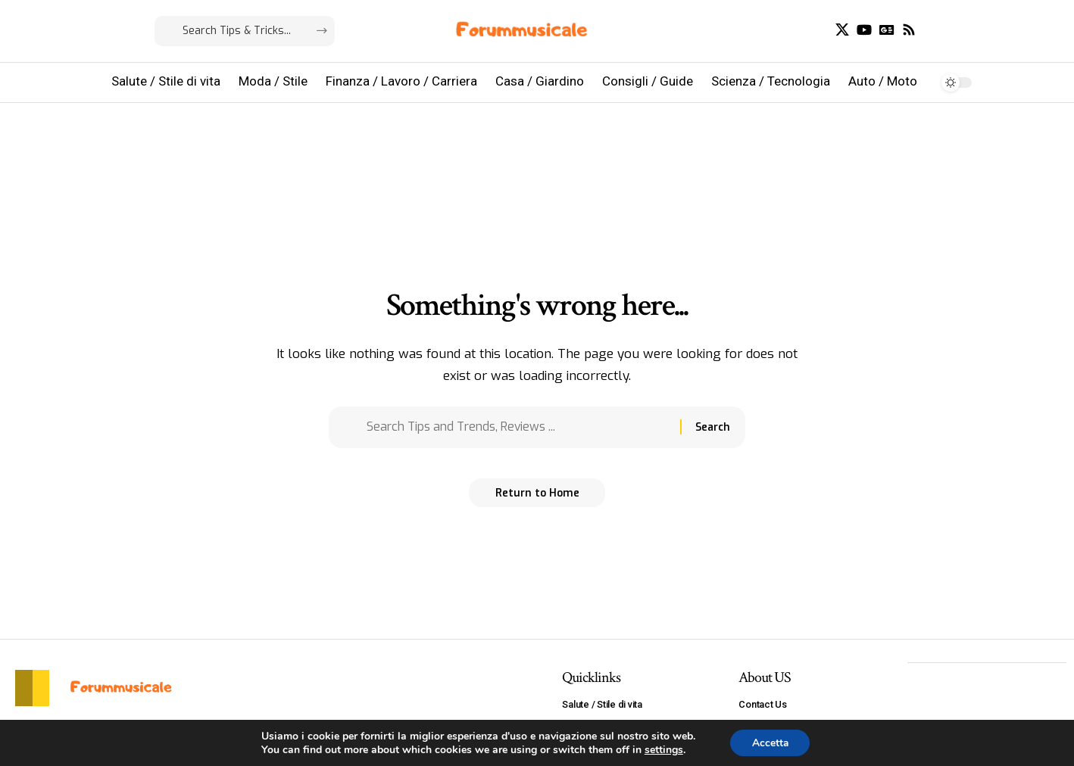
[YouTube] (864, 30)
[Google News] (887, 30)
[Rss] (908, 30)
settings (662, 749)
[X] (842, 30)
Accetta (769, 742)
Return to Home (537, 497)
